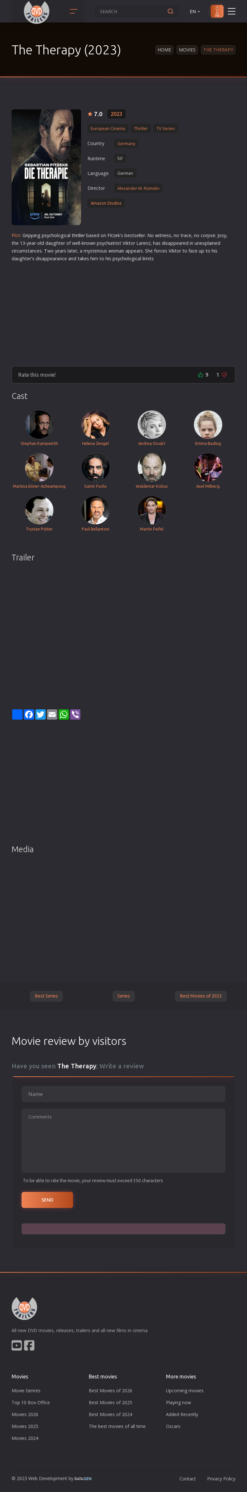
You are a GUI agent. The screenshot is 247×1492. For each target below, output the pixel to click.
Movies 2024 (25, 1438)
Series (123, 996)
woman (116, 251)
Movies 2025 (25, 1426)
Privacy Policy (221, 1479)
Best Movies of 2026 (110, 1390)
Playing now (178, 1402)
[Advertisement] (123, 311)
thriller (78, 235)
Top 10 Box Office (31, 1402)
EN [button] (195, 11)
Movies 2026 (25, 1414)
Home (164, 50)
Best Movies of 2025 (110, 1402)
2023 (116, 113)
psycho (49, 235)
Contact (187, 1479)
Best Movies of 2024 (110, 1414)
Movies (187, 50)
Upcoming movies (185, 1390)
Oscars (173, 1426)
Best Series (46, 996)
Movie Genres (26, 1390)
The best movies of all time (117, 1426)
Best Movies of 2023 (201, 996)
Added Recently (182, 1414)
